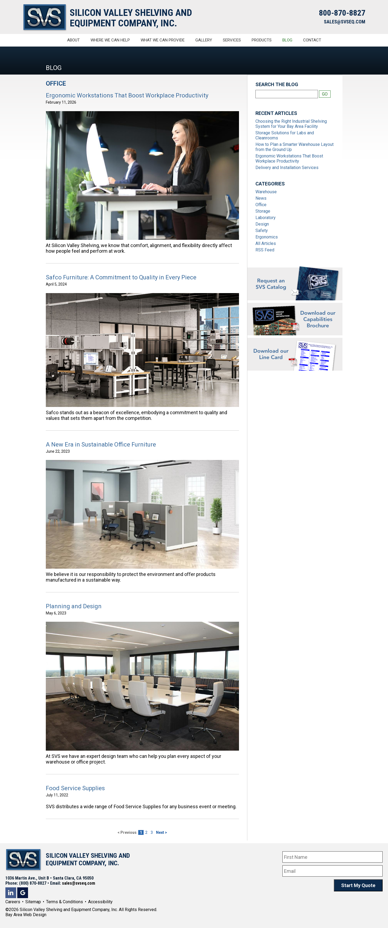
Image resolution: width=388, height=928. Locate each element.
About (73, 40)
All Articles (265, 243)
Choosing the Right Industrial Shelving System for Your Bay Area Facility (291, 124)
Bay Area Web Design (25, 914)
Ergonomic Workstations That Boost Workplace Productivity (289, 158)
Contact (312, 40)
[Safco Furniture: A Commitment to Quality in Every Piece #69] (142, 350)
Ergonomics (266, 237)
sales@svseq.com (78, 883)
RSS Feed (264, 249)
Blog (287, 40)
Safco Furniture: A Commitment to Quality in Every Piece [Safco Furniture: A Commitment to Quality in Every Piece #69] (121, 277)
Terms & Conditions (64, 901)
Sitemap (33, 901)
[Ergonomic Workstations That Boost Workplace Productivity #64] (142, 175)
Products (262, 40)
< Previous (127, 832)
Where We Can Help (110, 40)
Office (260, 204)
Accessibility (100, 901)
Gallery (203, 40)
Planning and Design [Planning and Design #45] (74, 606)
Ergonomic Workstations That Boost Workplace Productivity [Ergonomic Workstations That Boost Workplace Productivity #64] (127, 95)
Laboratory (265, 217)
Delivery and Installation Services (286, 167)
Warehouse (266, 191)
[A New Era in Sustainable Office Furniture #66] (142, 514)
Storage (262, 211)
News (260, 198)
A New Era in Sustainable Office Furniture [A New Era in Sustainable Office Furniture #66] (101, 444)
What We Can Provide (163, 40)
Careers (12, 901)
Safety (261, 230)
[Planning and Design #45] (142, 686)
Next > (161, 832)
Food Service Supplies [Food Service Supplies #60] (75, 788)
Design (262, 224)
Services (232, 40)
